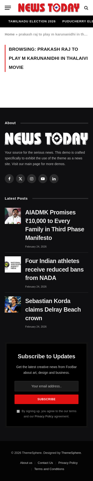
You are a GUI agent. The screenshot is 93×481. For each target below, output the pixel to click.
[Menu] (8, 7)
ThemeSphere (71, 453)
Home (10, 34)
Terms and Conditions (49, 469)
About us (26, 463)
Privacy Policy (44, 416)
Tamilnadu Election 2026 (32, 21)
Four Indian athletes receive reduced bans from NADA (54, 269)
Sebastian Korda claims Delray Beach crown (53, 309)
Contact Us (45, 463)
